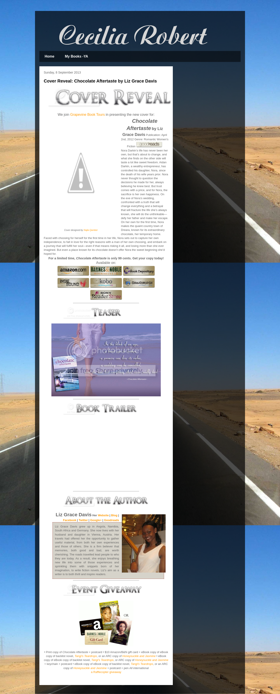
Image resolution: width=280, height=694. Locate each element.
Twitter (83, 520)
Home (49, 56)
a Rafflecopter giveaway (106, 672)
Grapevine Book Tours (87, 114)
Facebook (69, 520)
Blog (114, 515)
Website (103, 515)
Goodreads (111, 520)
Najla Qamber (91, 230)
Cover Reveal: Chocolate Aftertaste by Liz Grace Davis (100, 81)
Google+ (96, 520)
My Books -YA (76, 56)
